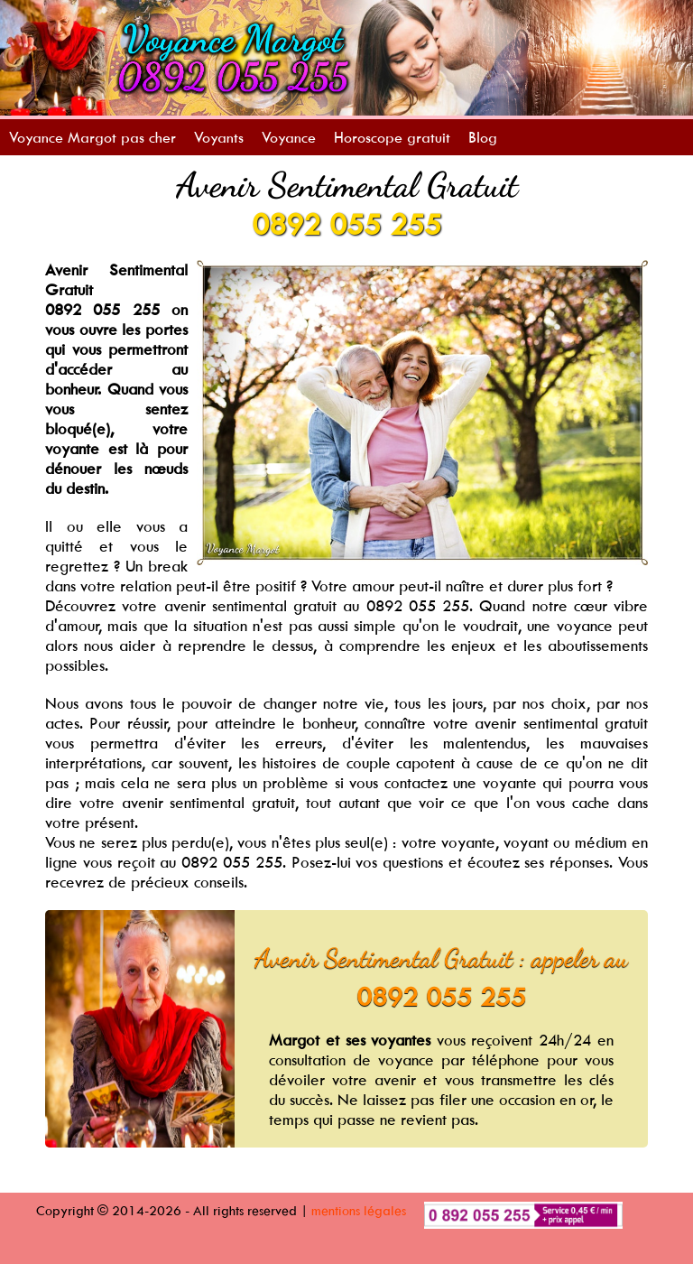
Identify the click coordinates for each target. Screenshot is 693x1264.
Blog (482, 137)
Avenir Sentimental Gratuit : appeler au (441, 958)
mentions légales (358, 1210)
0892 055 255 (346, 224)
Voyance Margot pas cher (92, 137)
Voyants (219, 137)
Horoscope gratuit (392, 137)
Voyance (289, 137)
